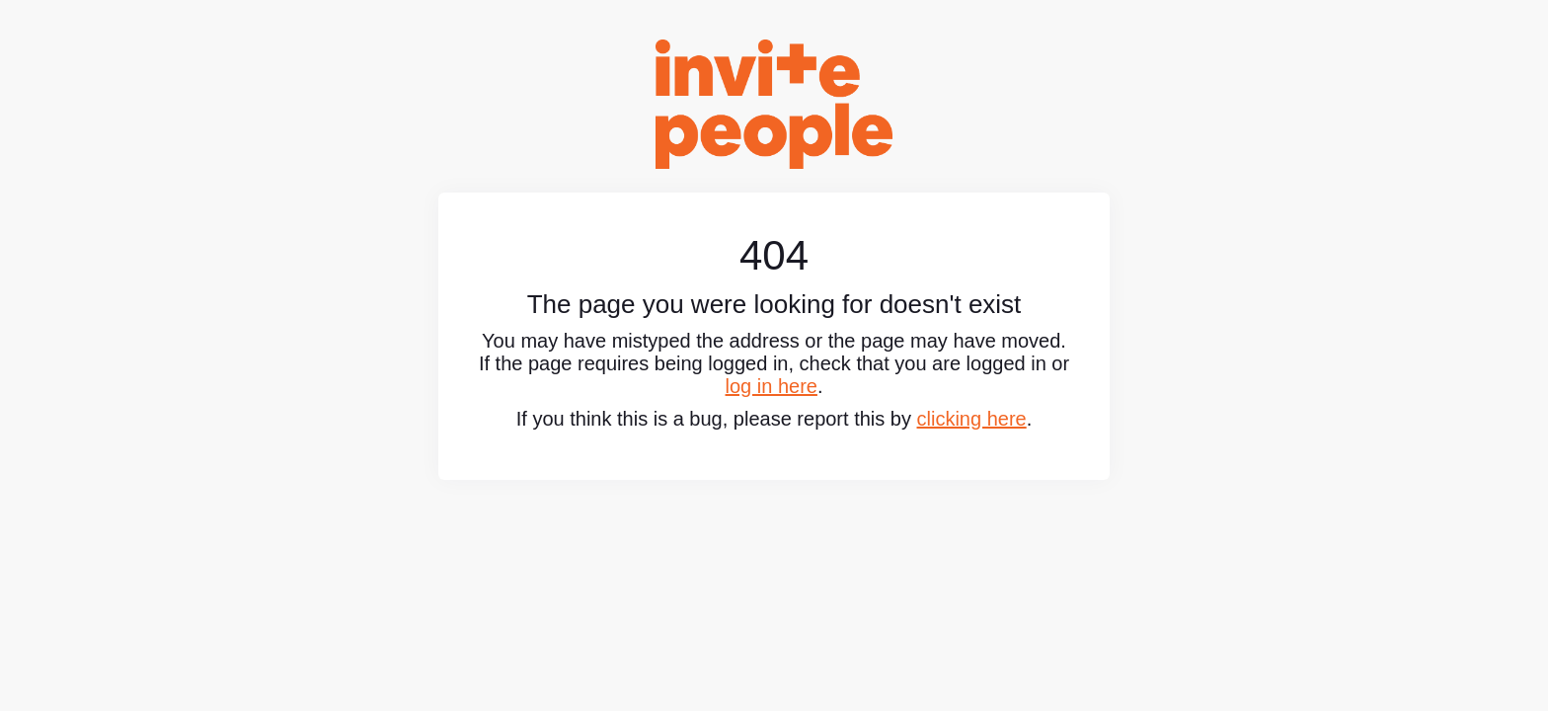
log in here (771, 386)
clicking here (972, 419)
